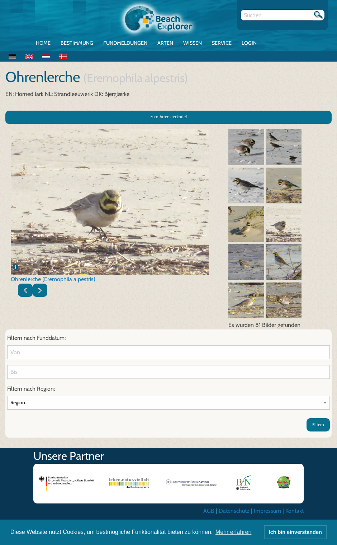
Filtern (318, 424)
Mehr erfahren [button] (233, 532)
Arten (165, 43)
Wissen (192, 43)
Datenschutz (234, 510)
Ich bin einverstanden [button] (295, 532)
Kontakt (294, 510)
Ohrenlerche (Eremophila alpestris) (53, 279)
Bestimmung (77, 43)
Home (43, 43)
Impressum (267, 510)
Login (249, 43)
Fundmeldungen (125, 43)
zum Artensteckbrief (168, 116)
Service (222, 43)
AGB (208, 510)
